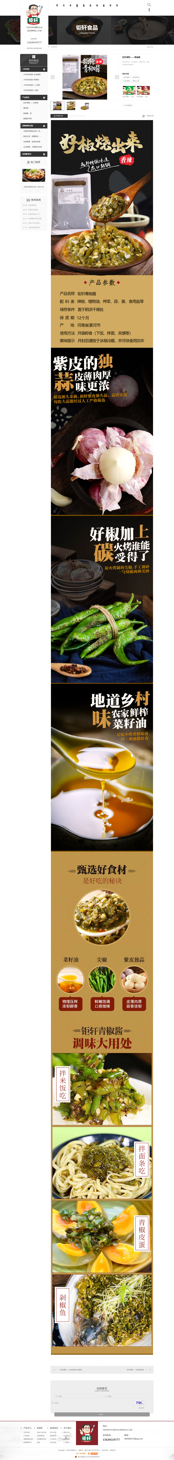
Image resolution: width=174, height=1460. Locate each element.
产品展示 (70, 3)
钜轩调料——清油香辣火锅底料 (71, 1370)
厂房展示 (66, 1442)
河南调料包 (41, 1436)
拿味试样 (110, 3)
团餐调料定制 (77, 4)
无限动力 (113, 1450)
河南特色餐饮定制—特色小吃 (34, 187)
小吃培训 (25, 69)
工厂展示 (64, 3)
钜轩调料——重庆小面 (131, 81)
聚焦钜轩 (53, 1436)
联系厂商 (117, 3)
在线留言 (128, 105)
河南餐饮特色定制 (41, 1440)
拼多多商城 (104, 4)
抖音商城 (90, 3)
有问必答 (53, 1442)
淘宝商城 (97, 3)
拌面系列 (54, 47)
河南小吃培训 (41, 1432)
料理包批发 (84, 4)
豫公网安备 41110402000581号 (89, 1457)
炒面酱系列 (26, 154)
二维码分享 (150, 116)
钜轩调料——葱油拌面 (131, 77)
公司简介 (66, 1436)
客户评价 (53, 1432)
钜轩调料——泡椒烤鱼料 (135, 1370)
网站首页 (57, 3)
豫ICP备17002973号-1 (92, 1450)
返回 (150, 47)
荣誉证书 (66, 1432)
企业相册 (66, 1439)
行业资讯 (53, 1439)
